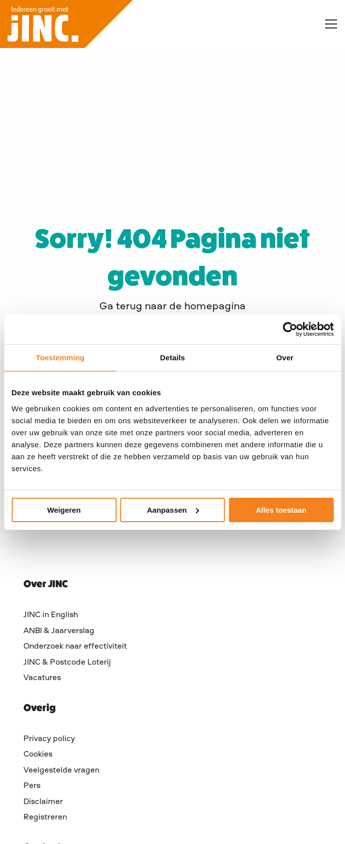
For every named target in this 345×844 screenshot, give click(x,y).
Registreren (45, 818)
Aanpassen (173, 510)
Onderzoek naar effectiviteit (75, 647)
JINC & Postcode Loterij (67, 663)
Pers (31, 786)
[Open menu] (327, 24)
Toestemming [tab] (60, 357)
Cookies (37, 755)
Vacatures (42, 678)
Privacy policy (49, 739)
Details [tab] (172, 357)
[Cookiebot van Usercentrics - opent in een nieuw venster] (290, 329)
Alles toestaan (281, 510)
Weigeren (63, 510)
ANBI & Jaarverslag (58, 631)
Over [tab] (285, 357)
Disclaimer (43, 802)
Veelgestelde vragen (61, 771)
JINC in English (50, 615)
